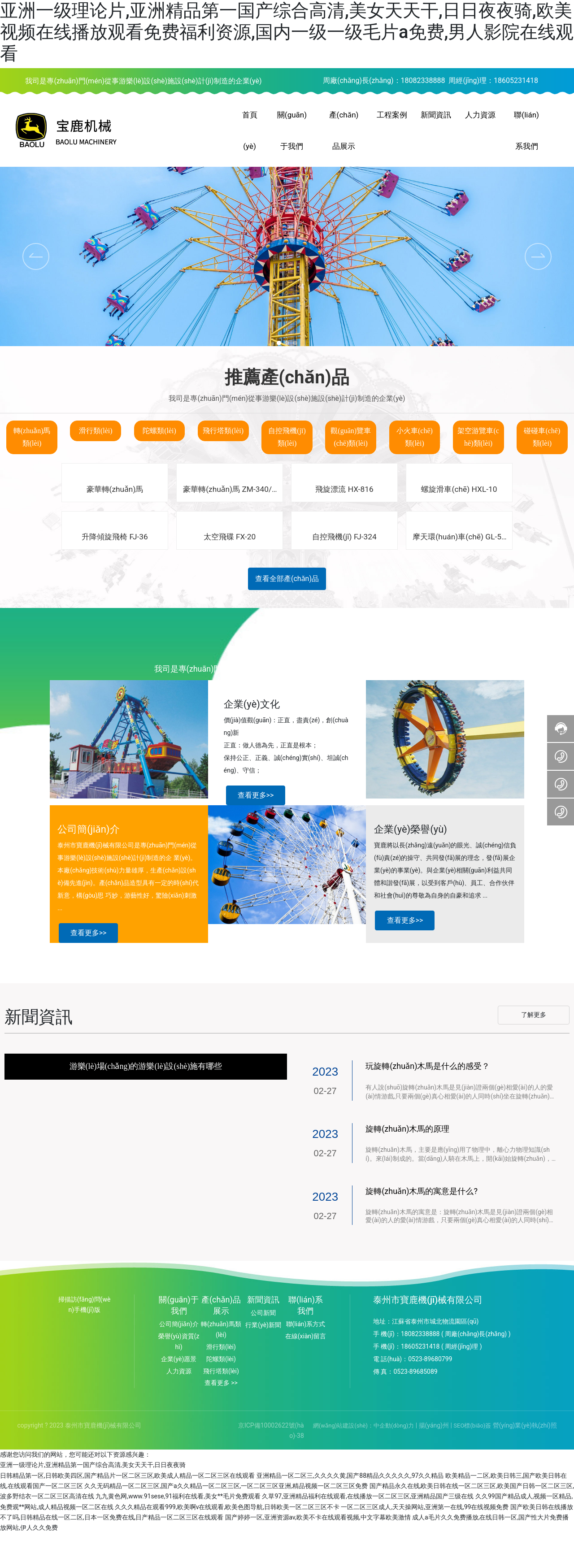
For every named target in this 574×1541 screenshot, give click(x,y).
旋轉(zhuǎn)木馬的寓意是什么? (421, 1198)
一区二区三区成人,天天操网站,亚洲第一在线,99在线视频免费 (425, 1514)
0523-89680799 (430, 1366)
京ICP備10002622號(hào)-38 (271, 1437)
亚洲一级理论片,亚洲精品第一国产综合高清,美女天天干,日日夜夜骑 (93, 1472)
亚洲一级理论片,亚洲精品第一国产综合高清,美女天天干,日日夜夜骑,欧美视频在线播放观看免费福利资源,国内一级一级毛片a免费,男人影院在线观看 (287, 32)
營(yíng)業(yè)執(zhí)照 (525, 1433)
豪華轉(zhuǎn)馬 (114, 496)
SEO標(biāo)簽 (472, 1433)
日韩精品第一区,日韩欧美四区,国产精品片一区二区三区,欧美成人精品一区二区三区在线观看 (127, 1483)
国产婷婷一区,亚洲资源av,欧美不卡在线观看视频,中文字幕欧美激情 (318, 1524)
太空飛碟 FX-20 (229, 544)
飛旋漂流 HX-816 (344, 496)
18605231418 (516, 80)
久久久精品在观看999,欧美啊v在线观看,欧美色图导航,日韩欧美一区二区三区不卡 (227, 1514)
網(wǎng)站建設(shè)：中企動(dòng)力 (363, 1433)
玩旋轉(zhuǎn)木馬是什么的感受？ (427, 1073)
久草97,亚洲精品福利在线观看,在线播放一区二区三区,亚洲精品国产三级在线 (368, 1503)
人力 (172, 1378)
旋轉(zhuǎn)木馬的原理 (407, 1136)
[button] (538, 263)
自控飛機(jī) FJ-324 (344, 544)
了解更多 (533, 1022)
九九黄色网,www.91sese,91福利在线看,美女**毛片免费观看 (178, 1503)
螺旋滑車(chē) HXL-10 (459, 496)
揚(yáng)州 (433, 1433)
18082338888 (423, 80)
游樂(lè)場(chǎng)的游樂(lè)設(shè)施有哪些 (146, 1073)
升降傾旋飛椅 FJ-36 (114, 544)
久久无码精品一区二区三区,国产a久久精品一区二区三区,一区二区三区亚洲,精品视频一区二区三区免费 (226, 1493)
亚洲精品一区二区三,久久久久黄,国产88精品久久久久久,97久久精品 (350, 1483)
